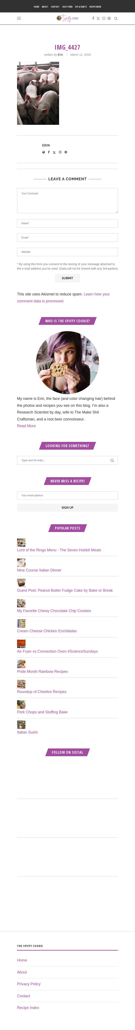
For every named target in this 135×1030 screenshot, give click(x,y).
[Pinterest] (109, 18)
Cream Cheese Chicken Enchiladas (47, 631)
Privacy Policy (29, 984)
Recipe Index (95, 6)
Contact (55, 6)
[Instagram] (103, 18)
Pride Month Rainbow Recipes (42, 671)
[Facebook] (93, 18)
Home (36, 6)
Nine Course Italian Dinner (39, 570)
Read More (26, 426)
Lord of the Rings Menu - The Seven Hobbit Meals (59, 550)
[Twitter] (98, 18)
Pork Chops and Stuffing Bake (42, 712)
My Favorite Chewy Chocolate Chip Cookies (54, 611)
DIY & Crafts (81, 6)
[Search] (116, 18)
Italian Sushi (27, 732)
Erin (60, 54)
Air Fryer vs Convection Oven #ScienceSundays (57, 651)
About (45, 6)
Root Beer (67, 6)
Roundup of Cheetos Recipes (41, 692)
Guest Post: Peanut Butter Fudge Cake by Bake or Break (65, 590)
